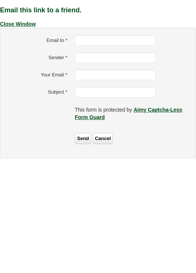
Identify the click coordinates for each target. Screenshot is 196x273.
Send (83, 138)
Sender (57, 57)
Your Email (54, 75)
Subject (57, 92)
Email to (56, 40)
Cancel (103, 138)
